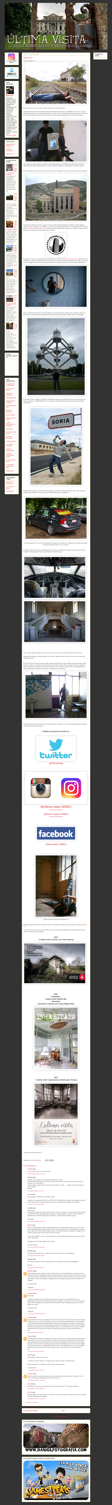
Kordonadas (9, 491)
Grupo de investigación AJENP (10, 455)
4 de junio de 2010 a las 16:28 (36, 1255)
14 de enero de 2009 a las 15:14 (36, 1174)
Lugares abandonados (10, 449)
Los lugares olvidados (9, 445)
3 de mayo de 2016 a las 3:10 (36, 1332)
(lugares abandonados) (56, 809)
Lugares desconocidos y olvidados (10, 424)
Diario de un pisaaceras (9, 482)
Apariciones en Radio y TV (10, 145)
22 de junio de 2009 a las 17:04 (36, 1221)
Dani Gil (30, 1194)
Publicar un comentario (32, 1402)
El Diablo (30, 1169)
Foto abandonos (11, 398)
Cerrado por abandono (9, 394)
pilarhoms (31, 1271)
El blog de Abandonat (9, 437)
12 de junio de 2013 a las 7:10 (36, 1267)
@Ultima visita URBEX (56, 806)
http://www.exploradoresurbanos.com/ (36, 228)
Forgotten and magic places (10, 384)
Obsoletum (9, 429)
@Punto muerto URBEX (56, 814)
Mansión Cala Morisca (15, 249)
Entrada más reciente (30, 1410)
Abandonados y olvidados (10, 401)
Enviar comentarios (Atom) (60, 1416)
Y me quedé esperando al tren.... (10, 466)
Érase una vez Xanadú (10, 389)
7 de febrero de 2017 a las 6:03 (36, 1380)
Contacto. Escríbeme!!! (10, 149)
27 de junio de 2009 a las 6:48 (36, 1247)
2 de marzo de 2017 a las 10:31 (36, 1388)
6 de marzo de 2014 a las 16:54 (36, 1289)
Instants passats (11, 441)
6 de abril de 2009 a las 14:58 (36, 1204)
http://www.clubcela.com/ (70, 259)
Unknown (30, 1317)
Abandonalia (10, 471)
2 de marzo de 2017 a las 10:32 (36, 1398)
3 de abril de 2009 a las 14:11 (36, 1191)
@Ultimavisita (56, 763)
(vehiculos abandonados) (56, 816)
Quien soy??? (10, 154)
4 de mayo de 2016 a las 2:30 (36, 1370)
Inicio (63, 1410)
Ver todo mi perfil (11, 135)
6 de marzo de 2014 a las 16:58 (36, 1313)
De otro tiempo (10, 415)
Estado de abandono (9, 411)
